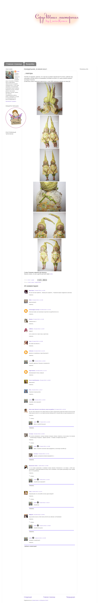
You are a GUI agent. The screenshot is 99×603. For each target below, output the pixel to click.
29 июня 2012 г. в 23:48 (39, 433)
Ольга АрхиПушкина (34, 380)
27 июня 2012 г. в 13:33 (44, 421)
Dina (30, 389)
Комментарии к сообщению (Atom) (40, 600)
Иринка (31, 319)
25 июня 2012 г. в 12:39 (37, 300)
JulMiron (31, 328)
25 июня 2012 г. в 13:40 (38, 319)
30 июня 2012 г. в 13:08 (44, 446)
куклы (32, 282)
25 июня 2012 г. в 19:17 (37, 389)
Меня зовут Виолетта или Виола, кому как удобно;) (42, 409)
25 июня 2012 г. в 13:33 (45, 309)
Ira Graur (31, 433)
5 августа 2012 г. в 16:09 (40, 538)
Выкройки (30, 64)
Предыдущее (70, 597)
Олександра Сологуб (34, 309)
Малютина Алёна (33, 465)
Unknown (31, 350)
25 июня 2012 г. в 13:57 (39, 328)
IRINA (30, 300)
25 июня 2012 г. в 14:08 (37, 341)
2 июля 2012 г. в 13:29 (44, 479)
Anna (30, 341)
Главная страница (14, 64)
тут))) (51, 274)
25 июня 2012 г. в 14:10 (39, 350)
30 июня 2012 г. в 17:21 (44, 453)
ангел (29, 282)
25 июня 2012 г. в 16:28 (40, 361)
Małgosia (31, 514)
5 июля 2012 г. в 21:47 (37, 491)
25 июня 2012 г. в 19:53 (40, 399)
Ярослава (31, 290)
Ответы (32, 418)
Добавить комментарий (30, 546)
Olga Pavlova (32, 370)
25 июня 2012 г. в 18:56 (45, 380)
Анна (30, 491)
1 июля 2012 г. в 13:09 (43, 465)
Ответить (31, 294)
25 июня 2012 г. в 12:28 (39, 290)
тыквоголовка (38, 282)
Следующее (28, 597)
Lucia (30, 361)
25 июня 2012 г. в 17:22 (41, 370)
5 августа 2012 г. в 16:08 (45, 525)
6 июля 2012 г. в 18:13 (44, 502)
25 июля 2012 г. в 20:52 (39, 514)
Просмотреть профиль (11, 101)
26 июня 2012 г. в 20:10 (60, 409)
